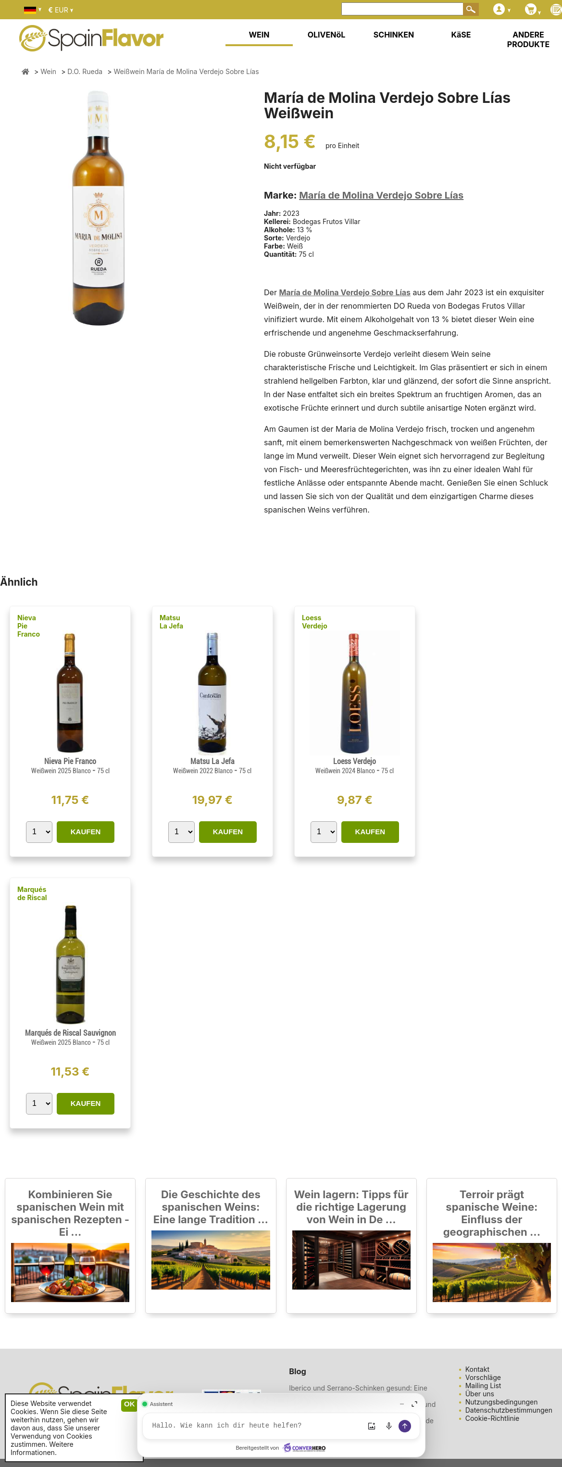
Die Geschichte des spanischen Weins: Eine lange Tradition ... (210, 1207)
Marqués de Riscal (32, 893)
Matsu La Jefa (171, 622)
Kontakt (477, 1369)
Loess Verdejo (314, 622)
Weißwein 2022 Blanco (203, 771)
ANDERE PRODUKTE (528, 39)
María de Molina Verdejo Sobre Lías (381, 195)
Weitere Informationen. (42, 1448)
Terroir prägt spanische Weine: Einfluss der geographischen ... (491, 1213)
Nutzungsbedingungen (501, 1402)
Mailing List (483, 1385)
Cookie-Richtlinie (492, 1418)
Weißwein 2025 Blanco (61, 771)
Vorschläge (483, 1377)
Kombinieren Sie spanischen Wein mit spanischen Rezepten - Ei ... (70, 1213)
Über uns (479, 1394)
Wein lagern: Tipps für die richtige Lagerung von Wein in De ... (351, 1207)
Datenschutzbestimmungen (508, 1410)
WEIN (259, 34)
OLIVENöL (327, 34)
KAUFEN (86, 832)
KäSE (461, 34)
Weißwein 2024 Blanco (345, 771)
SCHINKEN (394, 34)
